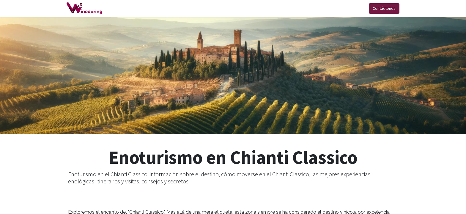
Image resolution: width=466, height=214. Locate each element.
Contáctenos (382, 8)
